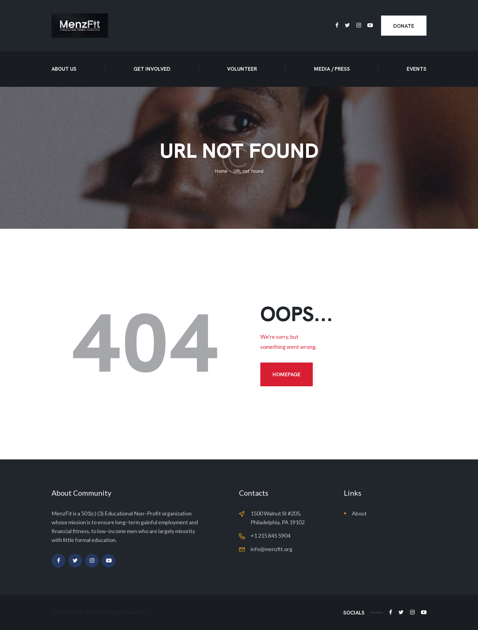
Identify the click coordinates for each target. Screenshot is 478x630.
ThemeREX (65, 612)
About (359, 513)
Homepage (287, 374)
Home (221, 171)
